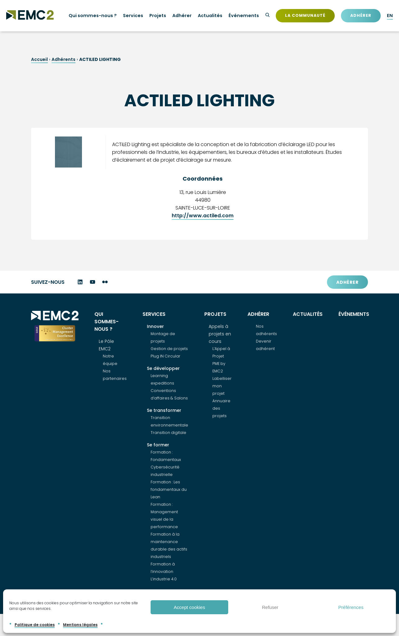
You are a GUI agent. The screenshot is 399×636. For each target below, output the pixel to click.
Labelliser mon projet (222, 386)
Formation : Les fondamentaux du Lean (169, 490)
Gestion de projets (169, 349)
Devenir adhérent (265, 345)
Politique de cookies (35, 624)
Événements (244, 15)
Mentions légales (80, 624)
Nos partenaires (115, 375)
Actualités (210, 15)
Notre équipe (110, 360)
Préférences (351, 607)
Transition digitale (168, 433)
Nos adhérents (266, 330)
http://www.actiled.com (203, 215)
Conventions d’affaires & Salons (169, 394)
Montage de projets (163, 337)
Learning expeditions (162, 379)
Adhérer (360, 15)
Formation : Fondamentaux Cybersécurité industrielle (166, 463)
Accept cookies (189, 607)
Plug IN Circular (165, 356)
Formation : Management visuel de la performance (164, 516)
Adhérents (63, 59)
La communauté (305, 15)
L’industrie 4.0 (164, 579)
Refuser (270, 607)
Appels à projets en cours (220, 334)
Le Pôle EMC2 (106, 345)
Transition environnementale (169, 421)
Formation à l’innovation (163, 568)
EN (390, 15)
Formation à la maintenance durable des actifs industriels (169, 546)
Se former (158, 445)
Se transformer (164, 411)
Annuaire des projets (221, 409)
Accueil (39, 59)
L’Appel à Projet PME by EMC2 (221, 360)
